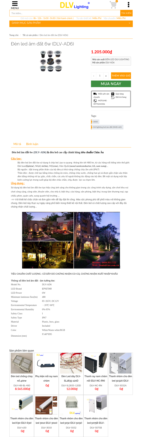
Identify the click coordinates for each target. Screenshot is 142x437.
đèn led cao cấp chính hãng (65, 152)
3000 (94, 121)
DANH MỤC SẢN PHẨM (71, 23)
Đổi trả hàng (118, 97)
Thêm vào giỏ (121, 75)
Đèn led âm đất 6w (22, 152)
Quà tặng (117, 94)
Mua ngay (111, 84)
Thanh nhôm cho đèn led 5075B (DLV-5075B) (95, 423)
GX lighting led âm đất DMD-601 (106, 127)
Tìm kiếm (126, 13)
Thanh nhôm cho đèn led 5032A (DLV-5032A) (120, 380)
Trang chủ (13, 35)
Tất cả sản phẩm (30, 35)
